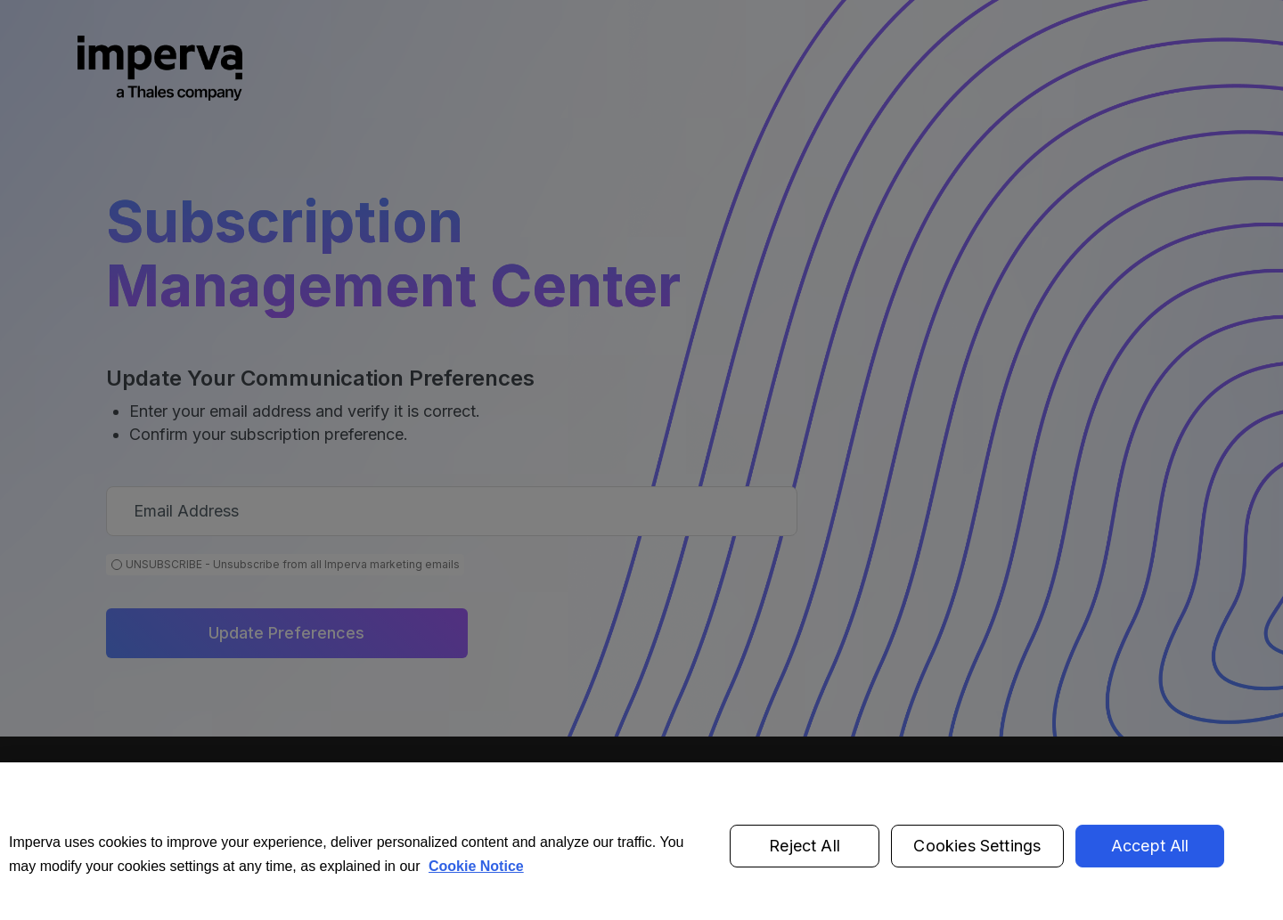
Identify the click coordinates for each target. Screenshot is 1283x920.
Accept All (1150, 860)
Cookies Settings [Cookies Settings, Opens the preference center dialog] (977, 860)
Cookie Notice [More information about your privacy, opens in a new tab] (476, 880)
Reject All (804, 860)
